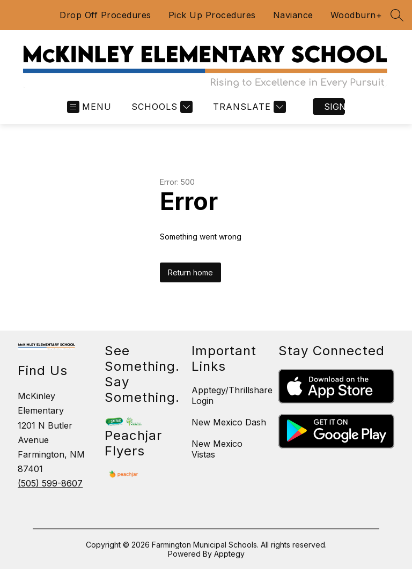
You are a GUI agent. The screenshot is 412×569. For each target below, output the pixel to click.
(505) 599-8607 (50, 483)
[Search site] (397, 15)
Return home (190, 272)
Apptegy (229, 553)
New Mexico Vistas (217, 449)
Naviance (293, 15)
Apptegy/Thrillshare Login (232, 395)
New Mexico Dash (229, 422)
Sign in (334, 106)
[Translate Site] (248, 107)
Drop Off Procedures (105, 15)
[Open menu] (89, 107)
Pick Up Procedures (212, 15)
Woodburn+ (356, 15)
